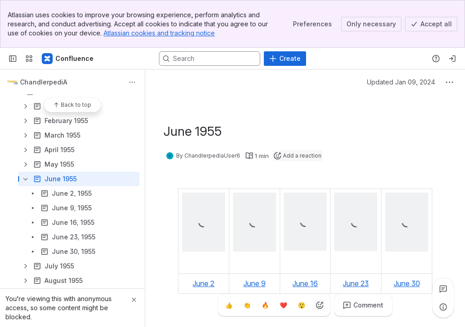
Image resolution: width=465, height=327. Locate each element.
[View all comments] (443, 289)
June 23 (356, 283)
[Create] (285, 58)
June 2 (203, 283)
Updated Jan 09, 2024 (401, 82)
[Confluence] (68, 58)
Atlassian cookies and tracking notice (159, 33)
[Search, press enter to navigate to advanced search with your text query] (209, 58)
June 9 (254, 283)
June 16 (305, 283)
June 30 (407, 283)
